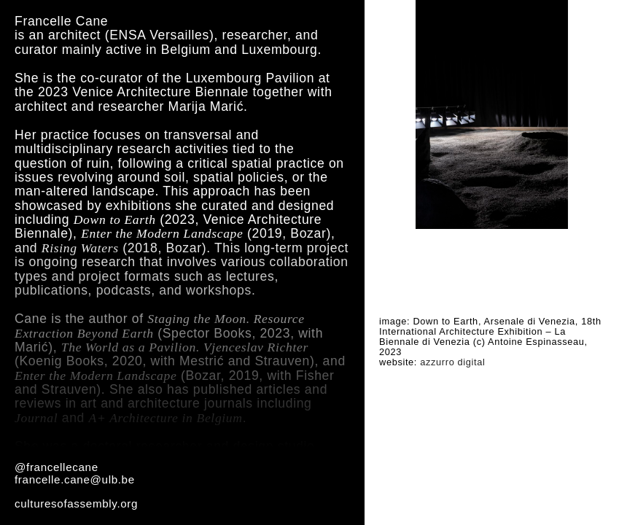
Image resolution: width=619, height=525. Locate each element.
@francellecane (56, 467)
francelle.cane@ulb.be (75, 479)
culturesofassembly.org (76, 503)
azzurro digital (452, 362)
